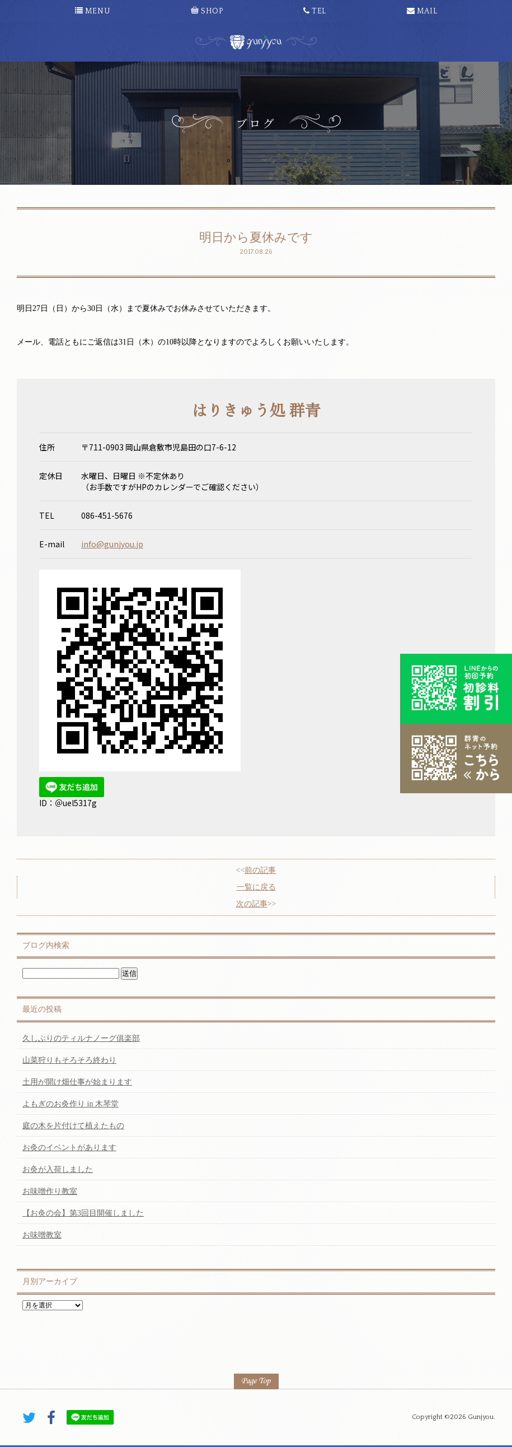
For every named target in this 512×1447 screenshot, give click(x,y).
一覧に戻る (256, 887)
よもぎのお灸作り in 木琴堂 (70, 1104)
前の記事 (260, 870)
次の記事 (251, 904)
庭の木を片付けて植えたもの (73, 1126)
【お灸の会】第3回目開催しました (83, 1213)
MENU (92, 11)
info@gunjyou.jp (112, 544)
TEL (314, 11)
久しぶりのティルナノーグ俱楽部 (81, 1038)
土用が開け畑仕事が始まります (77, 1082)
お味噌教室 (42, 1235)
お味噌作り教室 (49, 1191)
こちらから (456, 758)
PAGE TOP (256, 1381)
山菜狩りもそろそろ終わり (69, 1060)
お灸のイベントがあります (69, 1147)
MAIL (422, 11)
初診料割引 (456, 688)
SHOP (207, 11)
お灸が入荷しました (57, 1169)
